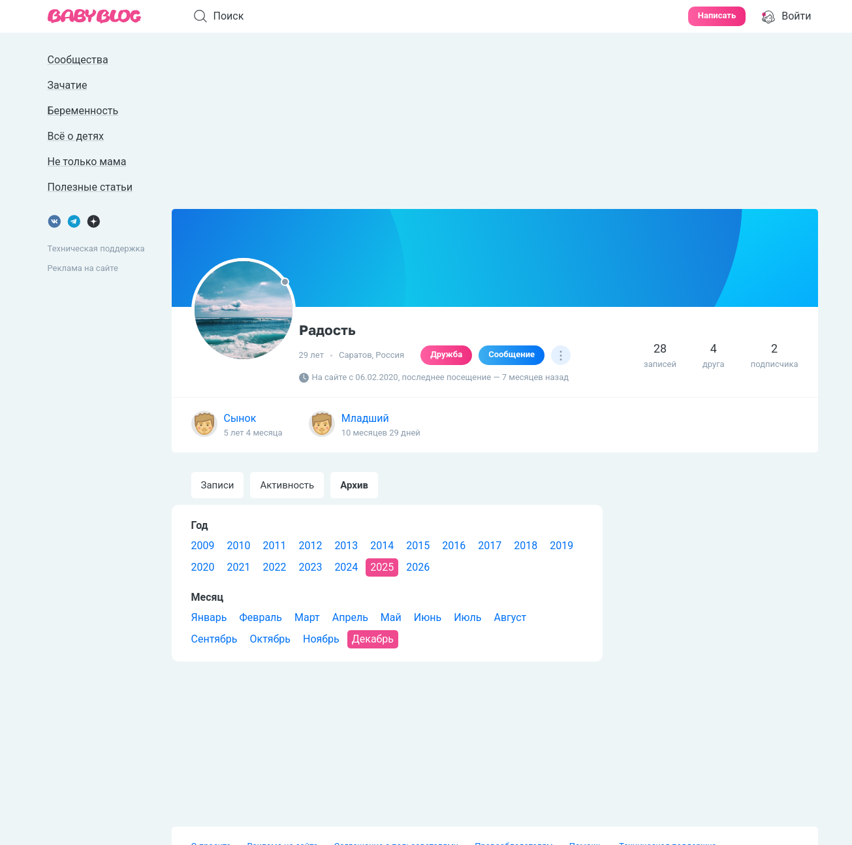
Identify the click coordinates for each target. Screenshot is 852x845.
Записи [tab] (217, 485)
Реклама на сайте (83, 268)
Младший (365, 418)
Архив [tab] (354, 485)
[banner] (95, 16)
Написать (717, 15)
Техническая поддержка (96, 248)
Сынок (240, 418)
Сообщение (511, 354)
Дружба (446, 354)
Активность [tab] (287, 485)
